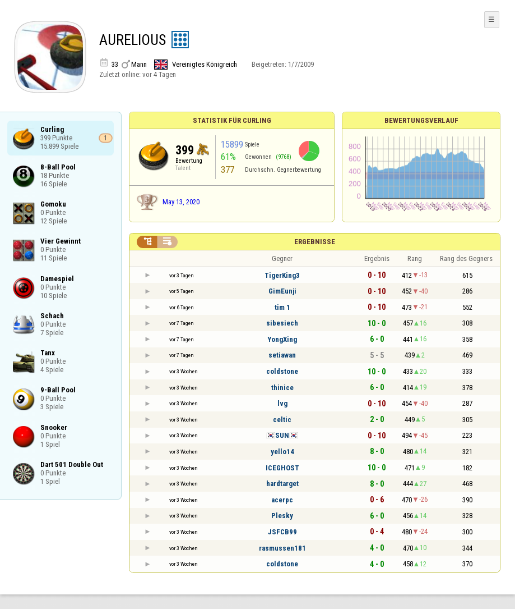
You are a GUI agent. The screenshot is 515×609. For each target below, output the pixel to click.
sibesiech (282, 323)
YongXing (282, 339)
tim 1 (282, 307)
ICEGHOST (282, 468)
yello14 (282, 451)
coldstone (282, 371)
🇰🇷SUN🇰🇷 (282, 435)
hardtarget (282, 483)
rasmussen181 (282, 548)
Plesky (282, 515)
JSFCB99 (282, 532)
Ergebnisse (314, 241)
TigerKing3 (282, 275)
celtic (282, 419)
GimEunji (282, 291)
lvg (282, 403)
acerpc (282, 500)
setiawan (282, 355)
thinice (282, 387)
